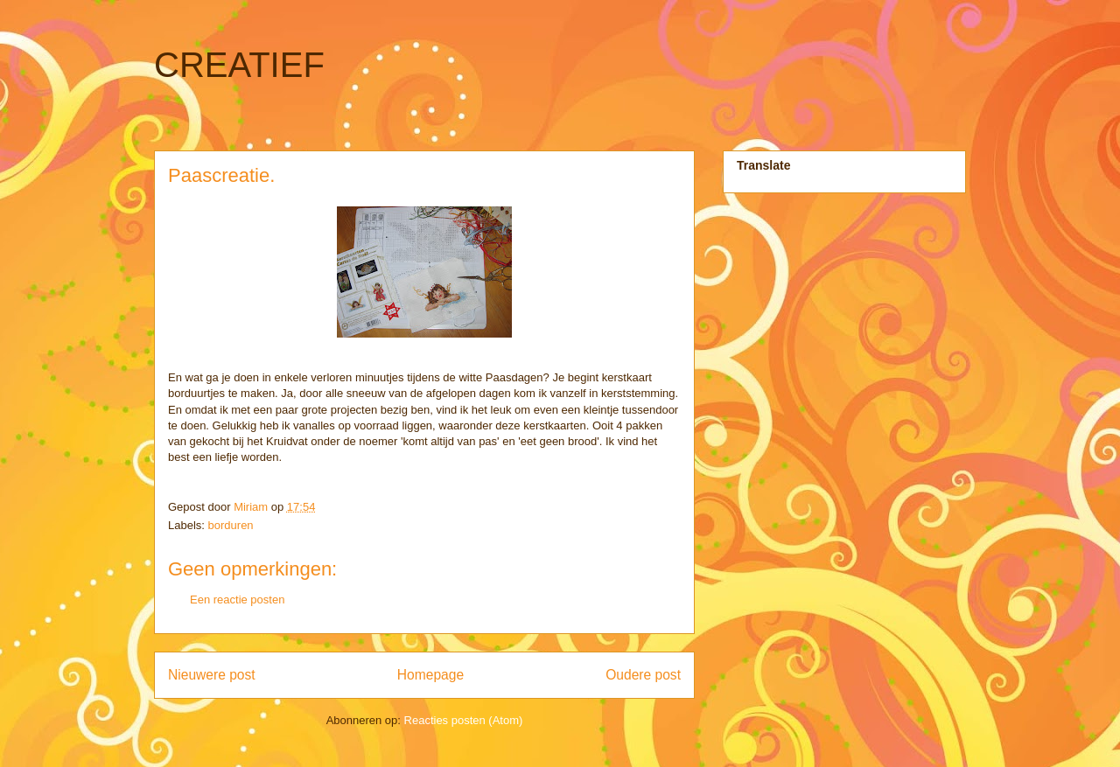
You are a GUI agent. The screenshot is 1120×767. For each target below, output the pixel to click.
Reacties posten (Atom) (463, 720)
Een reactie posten (237, 599)
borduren (231, 525)
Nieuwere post (212, 674)
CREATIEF (239, 64)
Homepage (430, 674)
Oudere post (643, 674)
